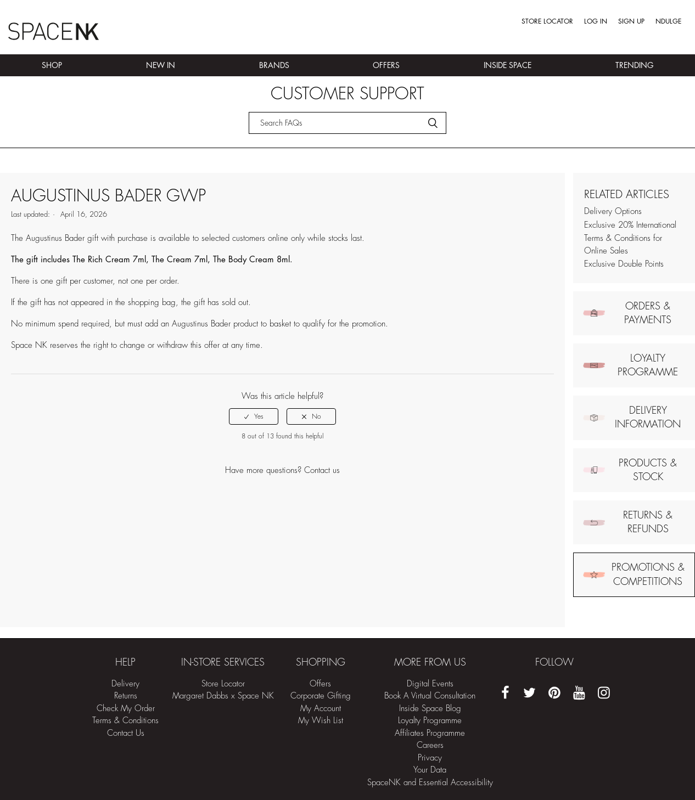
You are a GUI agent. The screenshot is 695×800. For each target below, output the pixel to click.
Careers (430, 745)
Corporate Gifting (320, 696)
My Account (320, 709)
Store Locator (547, 21)
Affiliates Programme (430, 733)
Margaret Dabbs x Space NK (223, 696)
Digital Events (430, 684)
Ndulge (668, 21)
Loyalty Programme (430, 721)
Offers (386, 65)
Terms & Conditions (125, 721)
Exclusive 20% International (630, 225)
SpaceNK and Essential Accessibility (430, 783)
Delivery (125, 684)
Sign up (631, 21)
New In (160, 65)
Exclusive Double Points (624, 264)
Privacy (430, 758)
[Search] (347, 123)
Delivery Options (613, 211)
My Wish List (320, 721)
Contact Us (125, 733)
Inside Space (507, 65)
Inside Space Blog (430, 709)
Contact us (322, 470)
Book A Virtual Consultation (429, 696)
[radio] (253, 416)
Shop (52, 65)
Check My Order (126, 709)
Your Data (429, 770)
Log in (595, 21)
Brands (274, 65)
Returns (125, 696)
